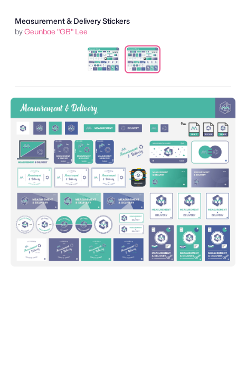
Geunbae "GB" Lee (56, 31)
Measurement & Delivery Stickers (72, 20)
